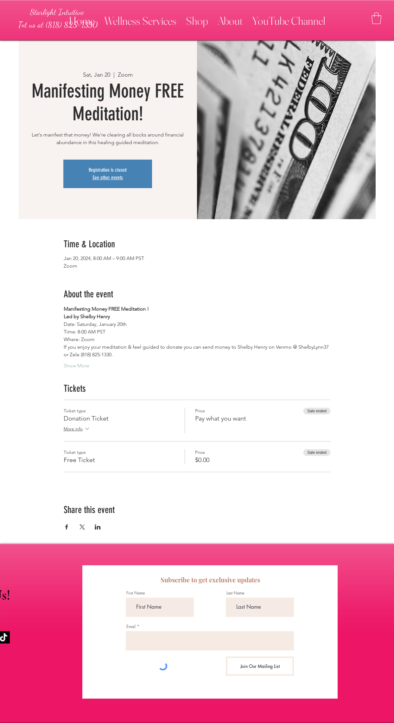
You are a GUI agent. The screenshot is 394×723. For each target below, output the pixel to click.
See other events (107, 177)
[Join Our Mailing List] (260, 666)
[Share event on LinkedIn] (98, 527)
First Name (135, 593)
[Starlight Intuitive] (57, 12)
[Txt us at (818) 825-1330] (57, 24)
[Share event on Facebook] (67, 527)
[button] (140, 18)
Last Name (235, 593)
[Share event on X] (82, 527)
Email (131, 627)
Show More (76, 366)
